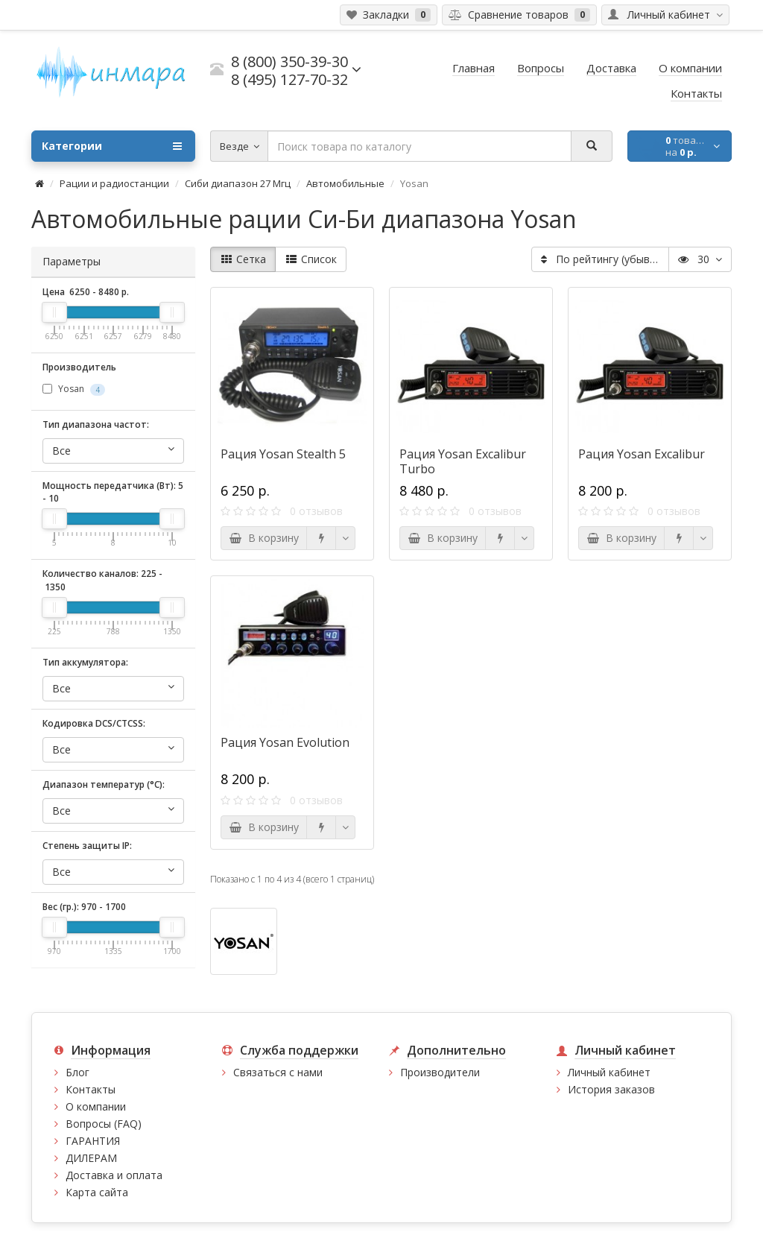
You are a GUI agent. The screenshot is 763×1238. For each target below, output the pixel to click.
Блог (77, 1072)
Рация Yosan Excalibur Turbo (462, 461)
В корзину (264, 538)
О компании (96, 1106)
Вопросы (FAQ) (104, 1124)
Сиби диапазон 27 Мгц (238, 183)
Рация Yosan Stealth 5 (283, 453)
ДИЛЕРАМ (91, 1158)
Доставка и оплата (114, 1175)
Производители (440, 1072)
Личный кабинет (609, 1072)
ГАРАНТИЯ (93, 1141)
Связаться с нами (278, 1072)
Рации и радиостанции (114, 183)
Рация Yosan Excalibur (641, 453)
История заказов (611, 1089)
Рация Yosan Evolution (285, 742)
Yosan (73, 389)
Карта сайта (97, 1192)
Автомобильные (345, 183)
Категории (112, 146)
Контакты (90, 1089)
